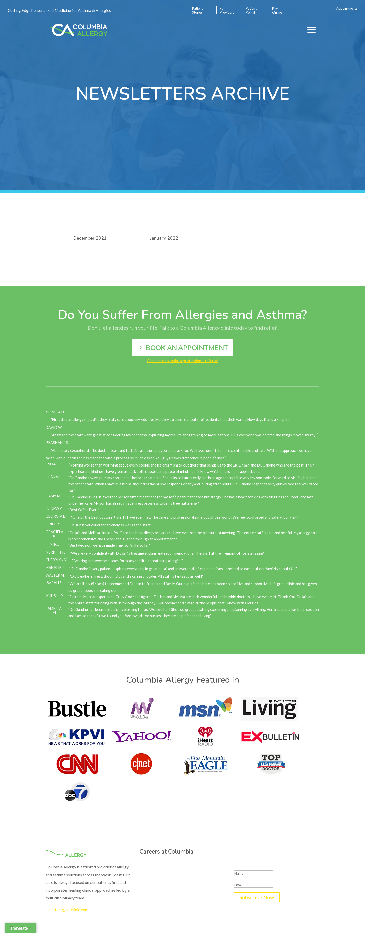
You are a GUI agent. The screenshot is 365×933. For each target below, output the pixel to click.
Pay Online (277, 10)
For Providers (227, 10)
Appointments (346, 8)
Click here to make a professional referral (182, 360)
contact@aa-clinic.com (67, 909)
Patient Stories (197, 10)
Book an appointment (187, 347)
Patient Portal (251, 10)
